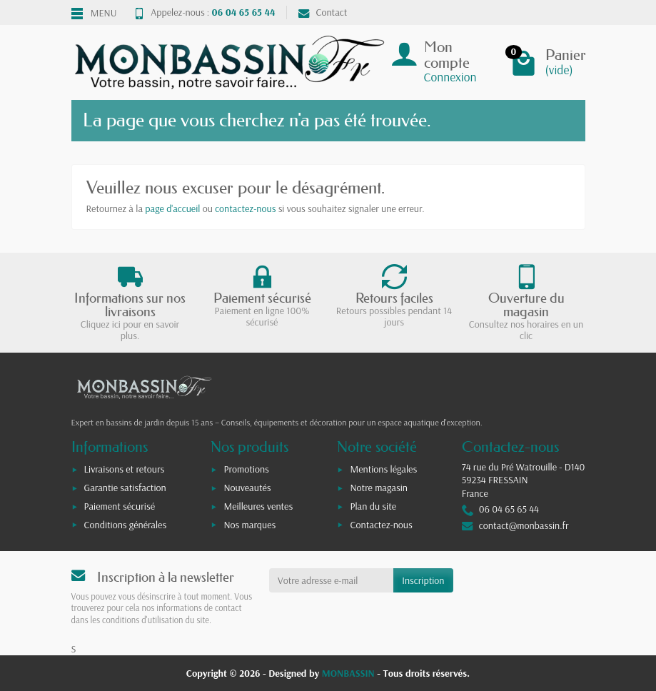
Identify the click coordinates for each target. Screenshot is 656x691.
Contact (322, 12)
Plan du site (373, 506)
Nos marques (249, 524)
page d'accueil (172, 208)
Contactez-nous (381, 524)
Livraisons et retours (124, 469)
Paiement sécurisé (119, 506)
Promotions (245, 469)
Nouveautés (247, 487)
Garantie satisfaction (125, 487)
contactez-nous (245, 208)
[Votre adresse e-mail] (331, 580)
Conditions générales (125, 524)
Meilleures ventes (258, 506)
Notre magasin (379, 487)
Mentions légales (383, 469)
